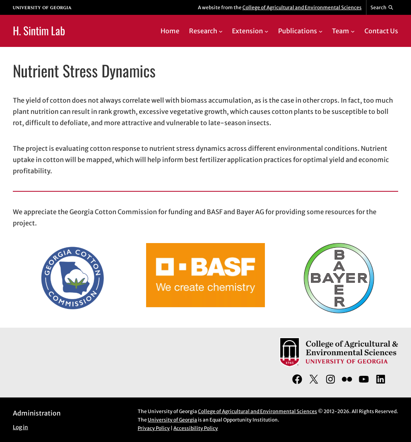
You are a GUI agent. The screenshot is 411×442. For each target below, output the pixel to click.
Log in (20, 427)
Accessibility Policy (195, 428)
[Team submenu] (353, 31)
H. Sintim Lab (39, 30)
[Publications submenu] (321, 31)
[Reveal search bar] (382, 7)
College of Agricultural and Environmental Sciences (302, 7)
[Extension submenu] (267, 31)
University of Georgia (172, 420)
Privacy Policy (154, 428)
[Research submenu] (221, 31)
